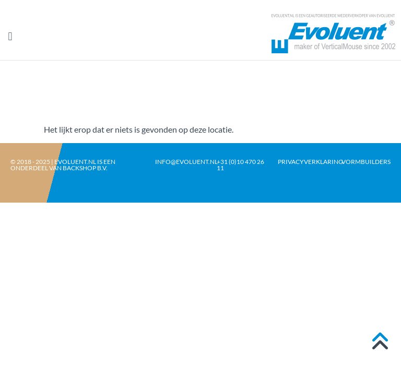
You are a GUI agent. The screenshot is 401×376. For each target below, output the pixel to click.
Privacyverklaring (310, 162)
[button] (10, 36)
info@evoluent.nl (186, 162)
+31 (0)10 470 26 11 (240, 165)
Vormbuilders (366, 162)
